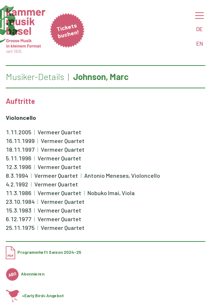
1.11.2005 (18, 132)
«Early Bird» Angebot (35, 295)
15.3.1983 (18, 210)
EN (199, 43)
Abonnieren (25, 273)
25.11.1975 (20, 227)
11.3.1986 (18, 192)
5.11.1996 (18, 158)
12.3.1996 (18, 166)
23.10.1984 (20, 201)
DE (199, 28)
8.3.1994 (17, 175)
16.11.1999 (20, 140)
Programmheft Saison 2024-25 (43, 252)
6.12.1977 (18, 218)
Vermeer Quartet (59, 132)
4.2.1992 (17, 184)
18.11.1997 (20, 149)
